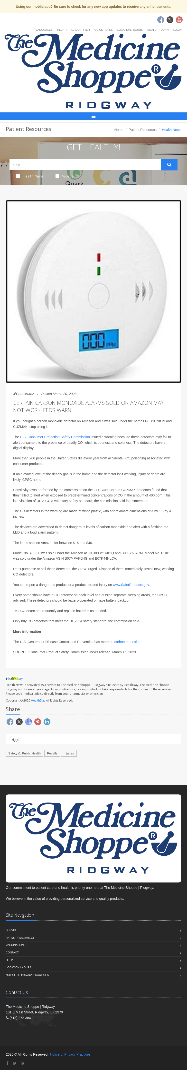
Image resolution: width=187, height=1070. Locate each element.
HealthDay (38, 700)
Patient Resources (143, 130)
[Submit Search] (169, 164)
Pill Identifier (79, 29)
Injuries (69, 753)
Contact (12, 952)
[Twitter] (15, 1063)
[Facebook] (7, 1063)
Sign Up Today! (158, 29)
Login (177, 29)
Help (60, 29)
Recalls (52, 753)
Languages (44, 29)
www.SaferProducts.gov (131, 585)
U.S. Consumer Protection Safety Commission (55, 437)
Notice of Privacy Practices (27, 974)
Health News (30, 176)
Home (118, 130)
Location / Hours (130, 29)
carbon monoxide (127, 642)
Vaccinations (16, 944)
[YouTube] (22, 1063)
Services (12, 930)
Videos (65, 176)
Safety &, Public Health (24, 753)
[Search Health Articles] (85, 164)
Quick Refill (103, 29)
